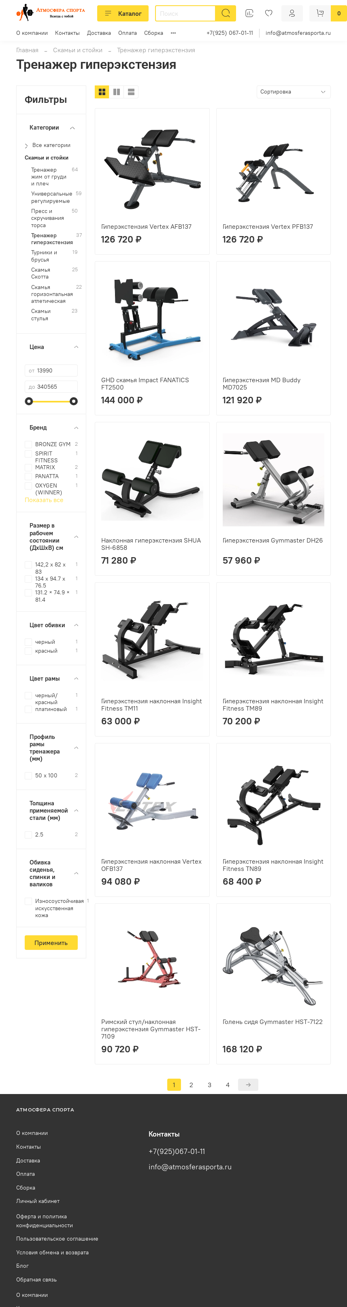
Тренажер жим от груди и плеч (48, 176)
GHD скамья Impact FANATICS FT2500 (145, 383)
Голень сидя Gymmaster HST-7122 (273, 1022)
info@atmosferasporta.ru (298, 32)
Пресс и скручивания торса (47, 218)
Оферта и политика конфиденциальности (44, 1221)
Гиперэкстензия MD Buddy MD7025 (261, 383)
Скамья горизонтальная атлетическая (52, 294)
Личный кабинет (38, 1201)
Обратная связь (36, 1279)
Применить (51, 943)
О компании (32, 32)
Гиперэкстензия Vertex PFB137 (268, 226)
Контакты (67, 32)
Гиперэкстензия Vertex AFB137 (146, 226)
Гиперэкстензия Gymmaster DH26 (273, 540)
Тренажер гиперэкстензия (52, 239)
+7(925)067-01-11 (177, 1151)
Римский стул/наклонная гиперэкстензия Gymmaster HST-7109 (150, 1029)
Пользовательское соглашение (57, 1238)
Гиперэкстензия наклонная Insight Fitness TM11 (151, 704)
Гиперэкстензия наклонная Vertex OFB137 (151, 865)
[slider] (29, 401)
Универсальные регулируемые (51, 197)
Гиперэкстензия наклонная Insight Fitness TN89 (273, 865)
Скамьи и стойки (77, 50)
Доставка (99, 32)
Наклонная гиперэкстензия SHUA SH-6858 (151, 543)
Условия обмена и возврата (52, 1252)
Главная (27, 50)
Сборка (153, 32)
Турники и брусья (44, 256)
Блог (22, 1265)
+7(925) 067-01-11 (229, 32)
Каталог (123, 13)
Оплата (127, 32)
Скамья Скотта (40, 273)
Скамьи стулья (41, 314)
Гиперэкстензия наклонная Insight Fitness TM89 (273, 704)
